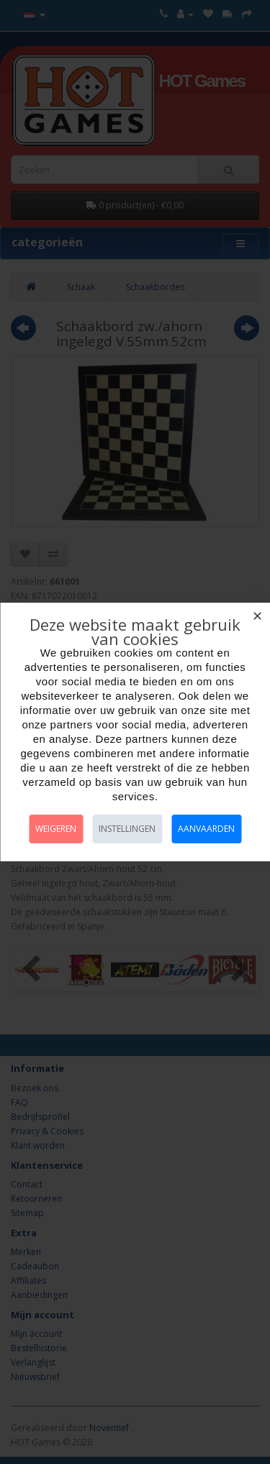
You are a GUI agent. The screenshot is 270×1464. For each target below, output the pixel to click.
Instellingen (127, 829)
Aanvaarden (206, 829)
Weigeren (55, 829)
